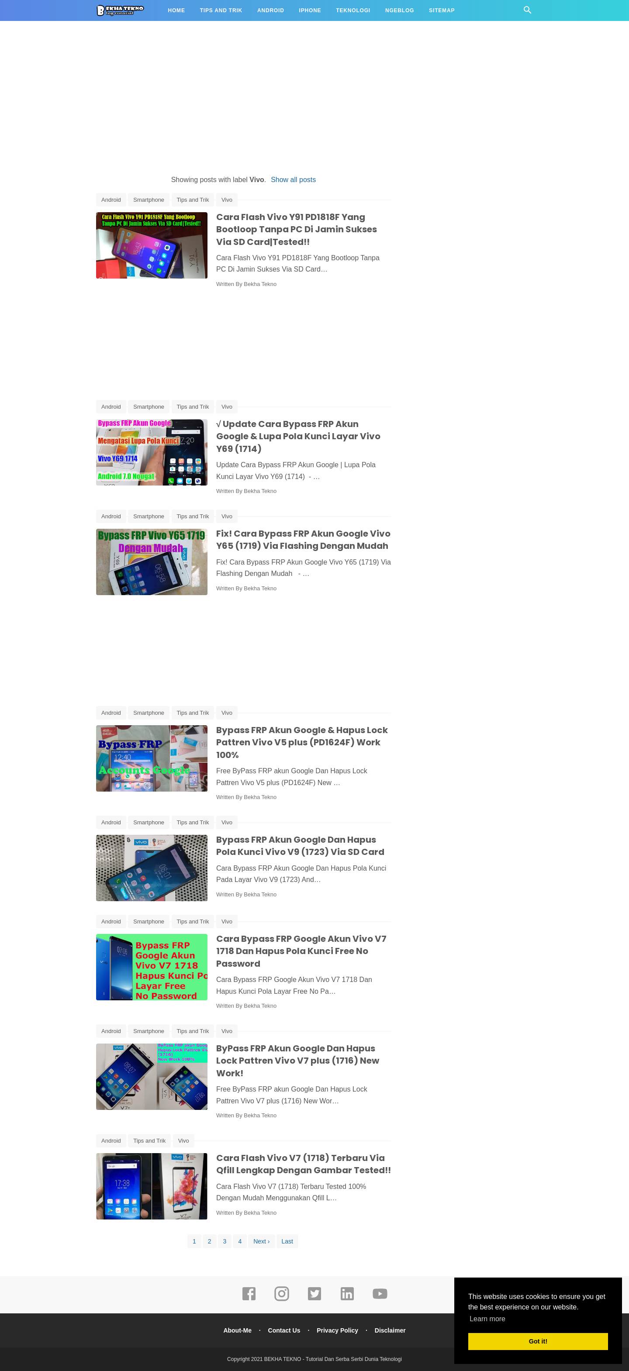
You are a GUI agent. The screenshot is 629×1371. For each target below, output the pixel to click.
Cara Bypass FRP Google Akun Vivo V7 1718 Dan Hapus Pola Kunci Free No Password (301, 951)
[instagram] (281, 1299)
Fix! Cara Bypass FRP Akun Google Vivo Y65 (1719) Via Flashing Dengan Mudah (303, 539)
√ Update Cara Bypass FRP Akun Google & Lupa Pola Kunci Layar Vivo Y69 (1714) (298, 436)
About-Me (237, 1330)
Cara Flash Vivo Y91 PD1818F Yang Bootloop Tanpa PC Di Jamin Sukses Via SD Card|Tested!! (296, 229)
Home (176, 10)
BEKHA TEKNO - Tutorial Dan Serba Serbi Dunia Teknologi (333, 1359)
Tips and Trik (221, 10)
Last (287, 1241)
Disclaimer (390, 1330)
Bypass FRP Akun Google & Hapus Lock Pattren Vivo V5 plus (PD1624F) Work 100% (302, 742)
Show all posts (293, 179)
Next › (261, 1241)
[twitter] (314, 1299)
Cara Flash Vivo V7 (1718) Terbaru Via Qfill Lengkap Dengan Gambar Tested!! (303, 1164)
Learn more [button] (487, 1319)
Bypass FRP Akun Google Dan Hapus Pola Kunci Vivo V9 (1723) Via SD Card (300, 846)
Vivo (226, 199)
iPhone (310, 10)
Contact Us (284, 1330)
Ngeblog (399, 10)
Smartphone (148, 199)
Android (270, 10)
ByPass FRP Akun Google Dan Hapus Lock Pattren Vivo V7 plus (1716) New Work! (297, 1060)
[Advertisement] (314, 99)
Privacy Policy (337, 1330)
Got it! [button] (538, 1341)
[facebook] (249, 1299)
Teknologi (353, 10)
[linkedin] (347, 1299)
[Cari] (527, 12)
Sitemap (442, 10)
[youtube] (380, 1299)
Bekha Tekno (260, 284)
